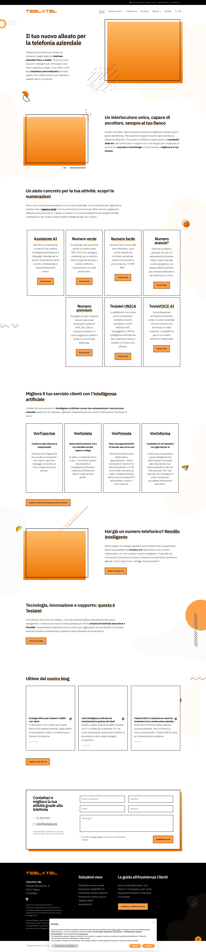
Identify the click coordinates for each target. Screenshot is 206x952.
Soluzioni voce (114, 11)
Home (102, 11)
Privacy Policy (96, 841)
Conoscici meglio (36, 645)
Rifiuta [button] (135, 946)
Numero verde (151, 2)
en (178, 11)
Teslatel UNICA (163, 2)
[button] (154, 922)
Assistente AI (175, 2)
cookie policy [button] (83, 934)
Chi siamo (144, 11)
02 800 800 (43, 822)
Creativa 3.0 (131, 11)
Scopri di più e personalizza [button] (65, 946)
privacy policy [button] (116, 930)
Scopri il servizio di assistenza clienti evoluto (48, 505)
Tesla (161, 308)
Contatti (167, 11)
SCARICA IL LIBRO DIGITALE (133, 911)
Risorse (156, 11)
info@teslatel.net (46, 828)
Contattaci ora (163, 844)
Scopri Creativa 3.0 (116, 573)
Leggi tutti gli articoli (38, 766)
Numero (84, 241)
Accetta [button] (148, 946)
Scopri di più (45, 284)
